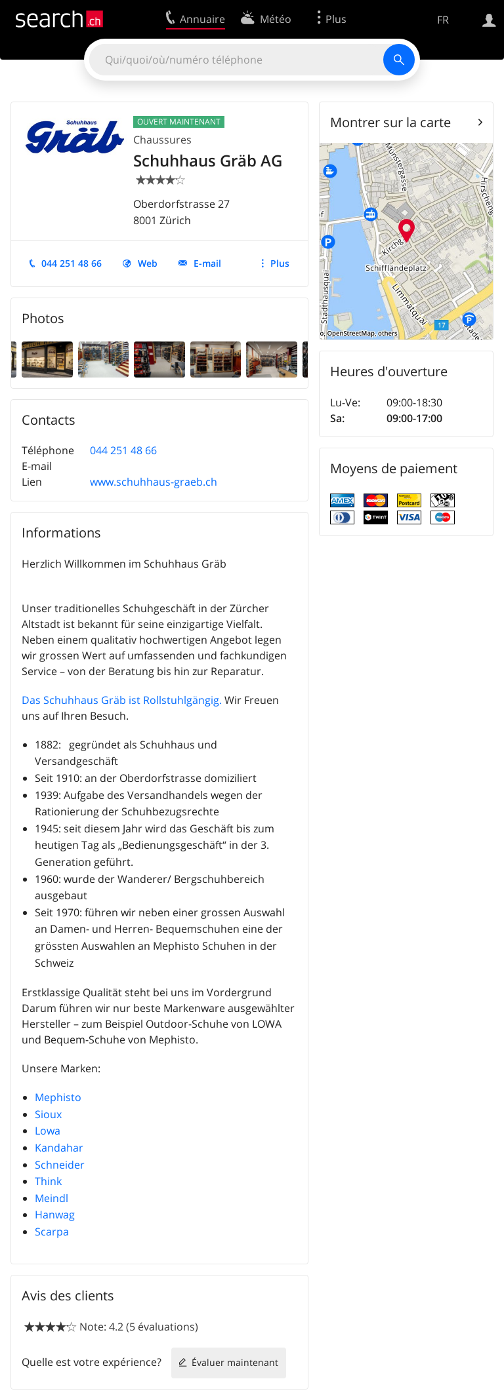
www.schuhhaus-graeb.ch (153, 482)
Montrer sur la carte (390, 122)
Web (148, 263)
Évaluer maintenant (235, 1362)
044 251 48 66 (71, 263)
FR (443, 19)
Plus (279, 263)
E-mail (207, 263)
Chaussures (162, 139)
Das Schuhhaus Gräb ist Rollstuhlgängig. (122, 700)
